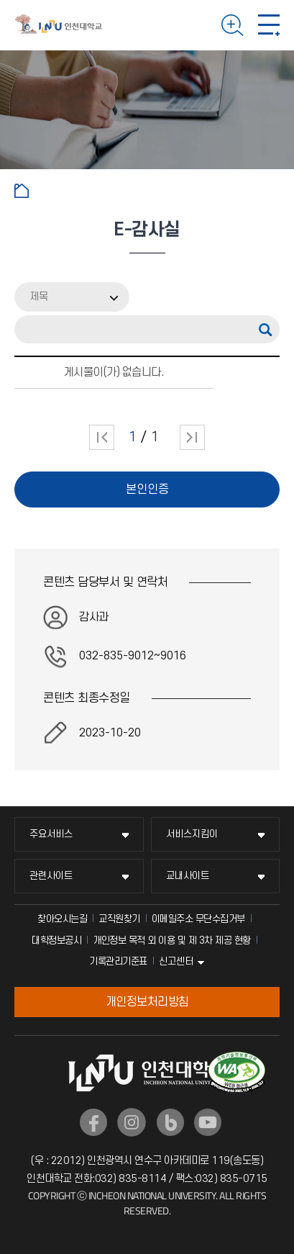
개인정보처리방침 (147, 1002)
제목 (38, 297)
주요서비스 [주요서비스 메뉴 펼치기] (51, 834)
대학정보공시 (56, 940)
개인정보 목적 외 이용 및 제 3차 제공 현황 (172, 940)
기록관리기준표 (118, 961)
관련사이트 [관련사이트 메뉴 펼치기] (51, 875)
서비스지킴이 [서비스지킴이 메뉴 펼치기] (192, 834)
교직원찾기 (119, 919)
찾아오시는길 (62, 919)
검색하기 (232, 25)
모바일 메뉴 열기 (269, 25)
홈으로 (21, 191)
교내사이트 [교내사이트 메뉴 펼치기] (187, 875)
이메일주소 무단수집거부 (198, 919)
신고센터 (176, 961)
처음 (101, 437)
